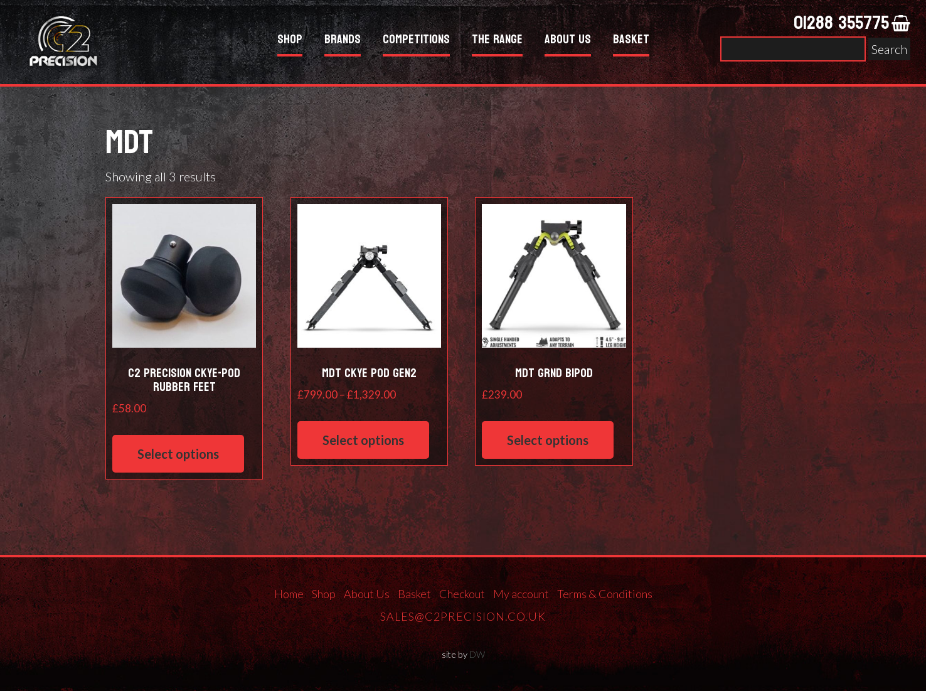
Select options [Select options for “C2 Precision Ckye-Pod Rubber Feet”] (178, 453)
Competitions (416, 41)
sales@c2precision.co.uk (463, 616)
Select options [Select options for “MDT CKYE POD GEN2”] (363, 439)
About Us (568, 41)
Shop (289, 41)
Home (289, 594)
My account (521, 594)
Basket (631, 41)
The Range (497, 41)
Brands (342, 41)
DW (477, 654)
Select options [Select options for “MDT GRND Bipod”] (547, 439)
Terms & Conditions (604, 594)
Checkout (462, 594)
